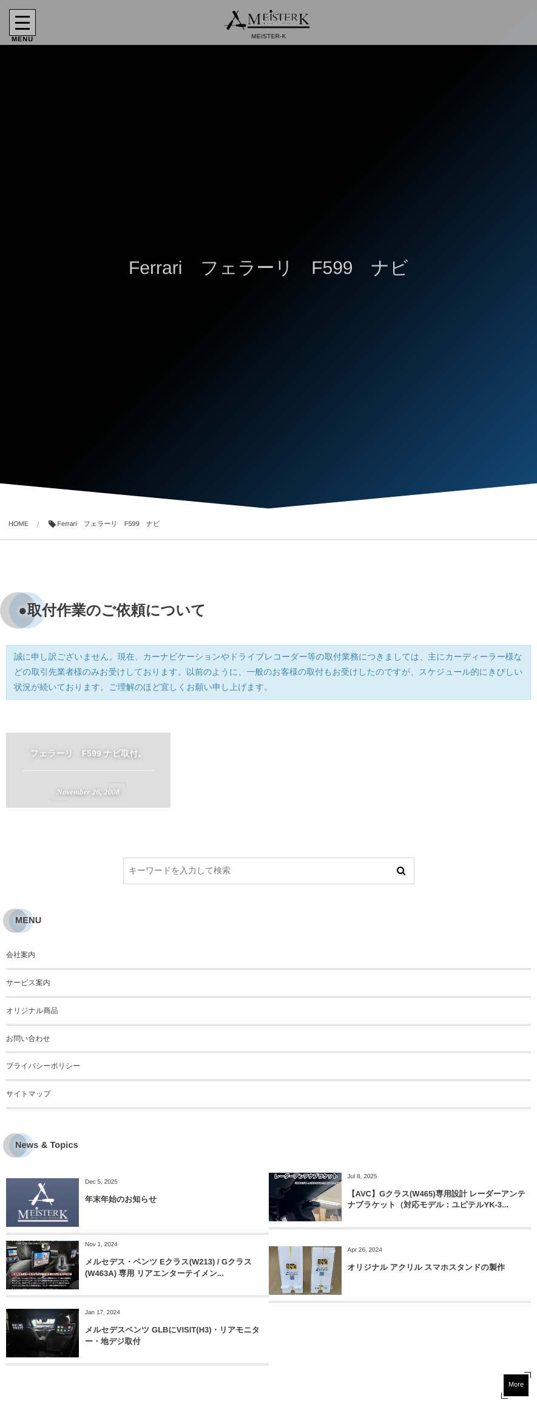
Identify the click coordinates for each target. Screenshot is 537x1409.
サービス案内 (28, 982)
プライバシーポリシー (43, 1066)
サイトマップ (28, 1094)
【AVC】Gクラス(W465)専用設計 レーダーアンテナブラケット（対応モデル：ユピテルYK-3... (436, 1199)
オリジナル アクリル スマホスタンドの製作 (426, 1267)
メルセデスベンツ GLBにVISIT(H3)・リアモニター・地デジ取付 (172, 1335)
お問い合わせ (28, 1038)
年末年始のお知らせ (121, 1199)
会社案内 (20, 954)
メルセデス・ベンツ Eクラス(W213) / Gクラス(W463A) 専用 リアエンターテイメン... (168, 1267)
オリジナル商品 (32, 1010)
